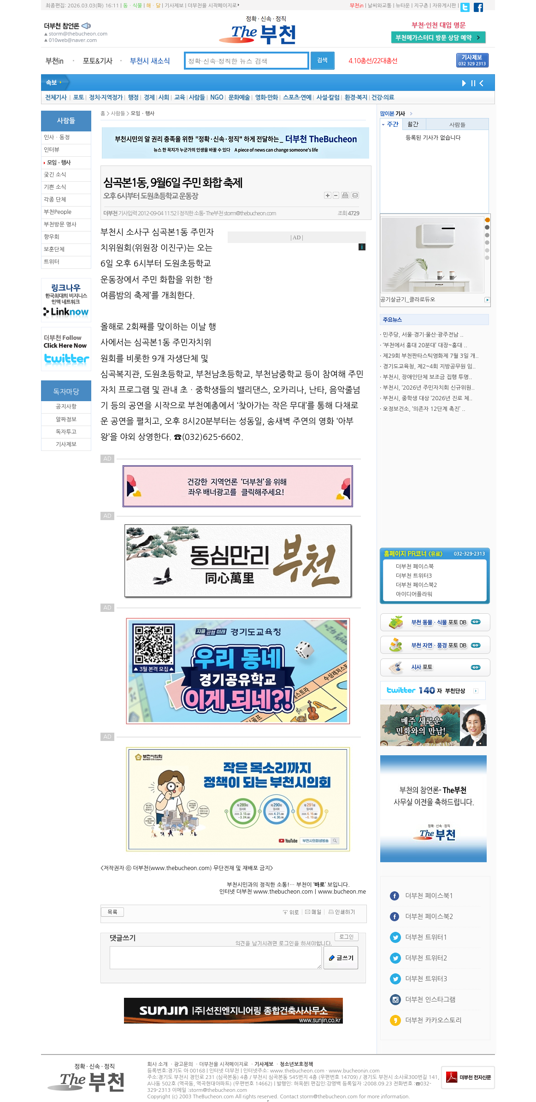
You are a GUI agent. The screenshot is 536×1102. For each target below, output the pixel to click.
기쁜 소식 (55, 187)
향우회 (51, 237)
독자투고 (66, 432)
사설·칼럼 (328, 98)
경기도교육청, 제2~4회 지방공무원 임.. (429, 366)
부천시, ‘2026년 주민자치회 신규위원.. (429, 388)
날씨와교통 (380, 5)
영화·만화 (266, 98)
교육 (179, 98)
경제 (149, 98)
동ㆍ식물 (132, 5)
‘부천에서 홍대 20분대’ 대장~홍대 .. (425, 345)
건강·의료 (382, 98)
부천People (57, 212)
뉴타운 (402, 5)
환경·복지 (356, 98)
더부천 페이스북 (415, 566)
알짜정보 (66, 419)
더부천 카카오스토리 (433, 1020)
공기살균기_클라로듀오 (407, 299)
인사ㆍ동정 (57, 137)
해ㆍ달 (153, 5)
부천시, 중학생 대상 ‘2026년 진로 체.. (427, 398)
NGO (216, 98)
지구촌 (421, 5)
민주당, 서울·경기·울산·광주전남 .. (423, 335)
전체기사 (55, 98)
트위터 (51, 262)
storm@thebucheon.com (250, 213)
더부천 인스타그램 (430, 999)
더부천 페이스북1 (429, 896)
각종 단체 (55, 199)
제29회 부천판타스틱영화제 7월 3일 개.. (431, 356)
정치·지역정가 (106, 98)
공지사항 (66, 406)
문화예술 (239, 98)
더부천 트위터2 (426, 958)
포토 (78, 98)
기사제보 (174, 5)
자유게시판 (444, 5)
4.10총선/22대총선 (372, 61)
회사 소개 (157, 1064)
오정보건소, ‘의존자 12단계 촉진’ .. (424, 409)
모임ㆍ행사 (58, 163)
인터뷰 (51, 150)
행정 (133, 98)
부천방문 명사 (60, 224)
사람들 (197, 98)
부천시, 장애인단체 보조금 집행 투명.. (427, 377)
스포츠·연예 (297, 98)
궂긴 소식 (55, 175)
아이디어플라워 (414, 594)
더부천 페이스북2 (416, 585)
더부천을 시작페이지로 (213, 5)
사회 (164, 98)
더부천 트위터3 (414, 576)
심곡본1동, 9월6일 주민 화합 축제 (172, 183)
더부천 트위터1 (426, 937)
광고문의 (183, 1064)
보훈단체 (54, 249)
